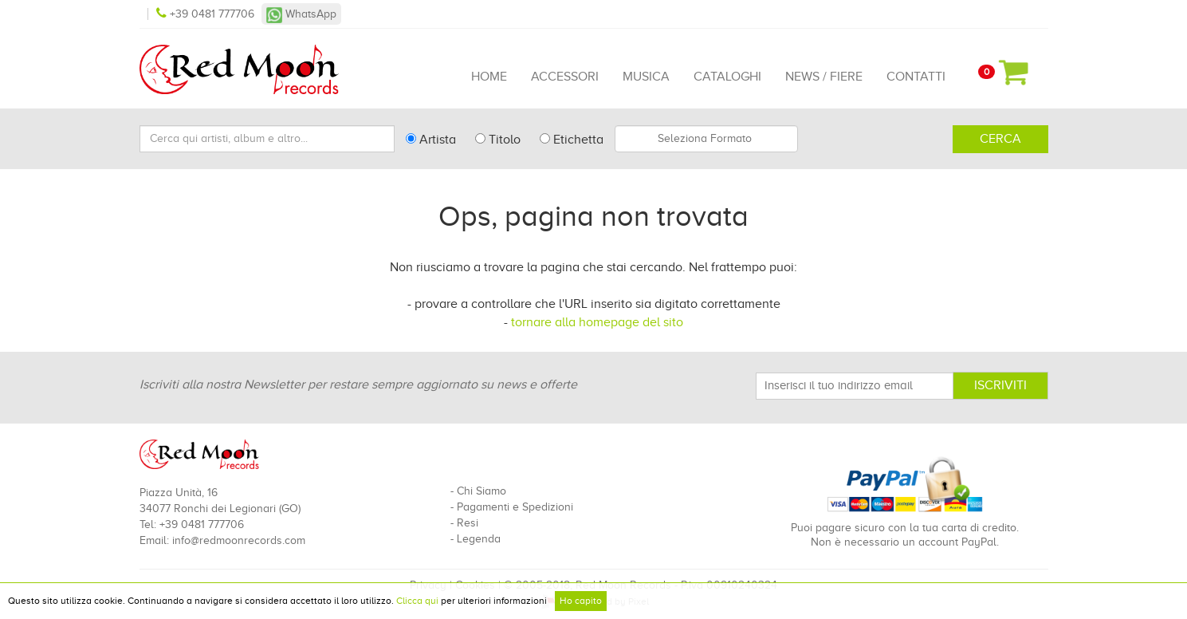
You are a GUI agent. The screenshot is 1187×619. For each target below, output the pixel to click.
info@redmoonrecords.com (238, 540)
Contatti (915, 76)
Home (489, 76)
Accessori (565, 76)
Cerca (1000, 139)
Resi (467, 523)
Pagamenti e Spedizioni (515, 507)
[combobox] (706, 138)
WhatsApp (301, 14)
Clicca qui (417, 600)
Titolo (498, 139)
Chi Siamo (481, 491)
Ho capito (581, 600)
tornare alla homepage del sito (597, 322)
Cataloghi (727, 76)
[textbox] (706, 139)
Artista (431, 139)
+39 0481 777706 (206, 14)
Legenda (479, 539)
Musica (646, 76)
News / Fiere (824, 76)
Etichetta (571, 139)
